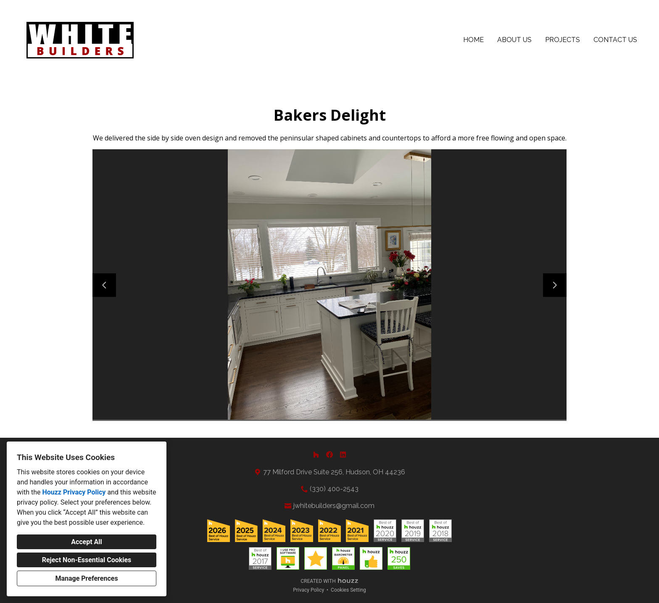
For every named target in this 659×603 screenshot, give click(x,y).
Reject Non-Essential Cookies (87, 560)
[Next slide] (555, 285)
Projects (562, 40)
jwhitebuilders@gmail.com (333, 506)
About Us (514, 40)
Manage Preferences (86, 578)
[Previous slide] (104, 285)
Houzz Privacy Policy (73, 492)
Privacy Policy (308, 590)
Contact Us (615, 40)
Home (473, 40)
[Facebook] (329, 454)
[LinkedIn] (342, 454)
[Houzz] (316, 454)
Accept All (86, 542)
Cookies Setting (348, 590)
